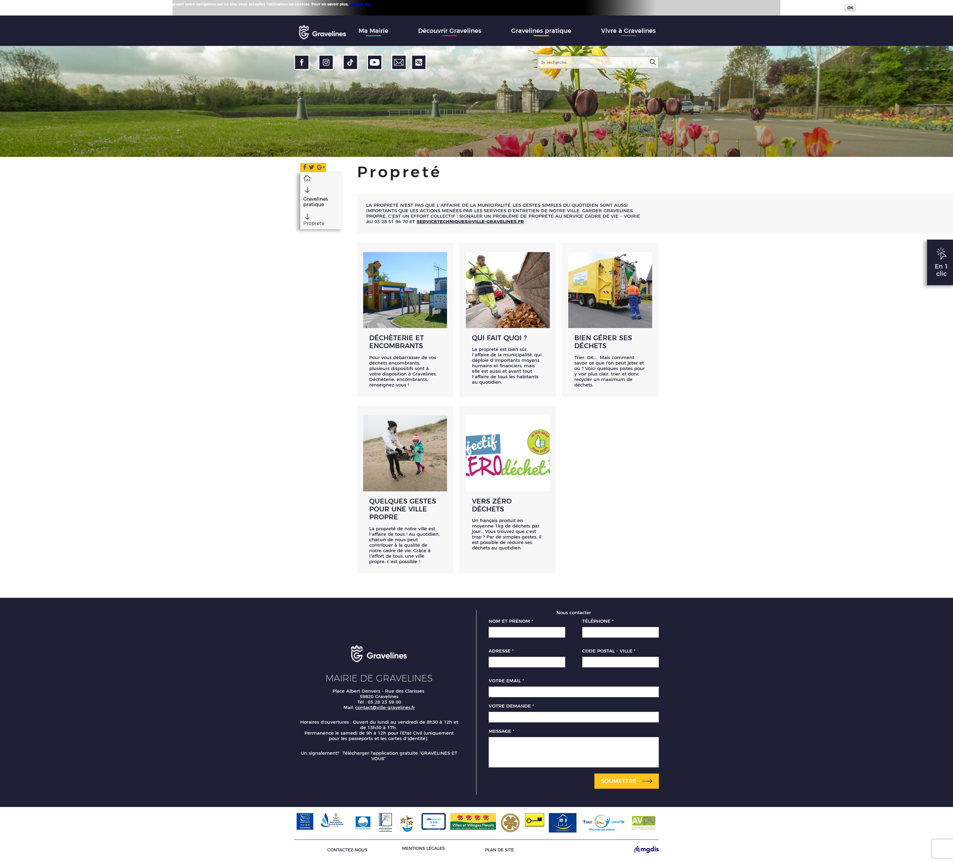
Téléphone (598, 623)
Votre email (506, 682)
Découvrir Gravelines (449, 30)
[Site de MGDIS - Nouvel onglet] (647, 852)
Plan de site (499, 851)
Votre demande (511, 708)
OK (850, 7)
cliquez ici (359, 4)
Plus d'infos (382, 4)
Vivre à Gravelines (628, 30)
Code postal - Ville (608, 653)
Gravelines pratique (541, 30)
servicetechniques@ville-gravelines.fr (470, 221)
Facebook (299, 168)
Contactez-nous (347, 851)
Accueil (301, 178)
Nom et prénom (511, 623)
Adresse (501, 653)
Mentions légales (423, 850)
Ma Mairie (373, 30)
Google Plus (321, 168)
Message (501, 733)
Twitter (309, 168)
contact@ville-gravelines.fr (385, 709)
